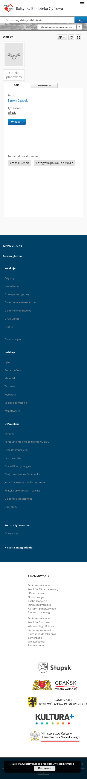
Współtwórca (12, 411)
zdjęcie (12, 112)
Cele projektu (13, 458)
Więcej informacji (64, 764)
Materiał (10, 378)
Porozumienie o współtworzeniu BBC (27, 441)
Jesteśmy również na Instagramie (25, 482)
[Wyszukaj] (81, 19)
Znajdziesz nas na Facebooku (22, 474)
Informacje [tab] (44, 85)
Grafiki (9, 327)
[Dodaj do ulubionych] (71, 37)
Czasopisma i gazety (17, 294)
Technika (10, 386)
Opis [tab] (16, 85)
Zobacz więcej (13, 339)
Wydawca (10, 394)
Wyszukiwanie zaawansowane (57, 26)
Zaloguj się (11, 533)
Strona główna (12, 256)
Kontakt (9, 433)
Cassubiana (12, 286)
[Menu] (82, 3)
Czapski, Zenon (19, 163)
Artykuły (9, 278)
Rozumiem (44, 768)
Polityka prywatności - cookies (23, 490)
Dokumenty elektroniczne (20, 302)
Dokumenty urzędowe (18, 310)
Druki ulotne (12, 319)
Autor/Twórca (13, 370)
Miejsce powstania (16, 402)
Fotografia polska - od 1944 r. (54, 163)
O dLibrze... (11, 507)
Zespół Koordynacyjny (18, 466)
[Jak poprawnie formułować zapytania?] (79, 27)
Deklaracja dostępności (19, 498)
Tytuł (8, 362)
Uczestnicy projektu (16, 450)
